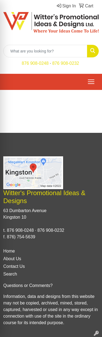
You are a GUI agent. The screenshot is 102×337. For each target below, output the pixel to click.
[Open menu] (91, 81)
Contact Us (14, 266)
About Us (12, 258)
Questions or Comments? (27, 285)
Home (9, 251)
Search (10, 274)
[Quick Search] (45, 51)
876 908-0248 (35, 63)
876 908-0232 (65, 63)
